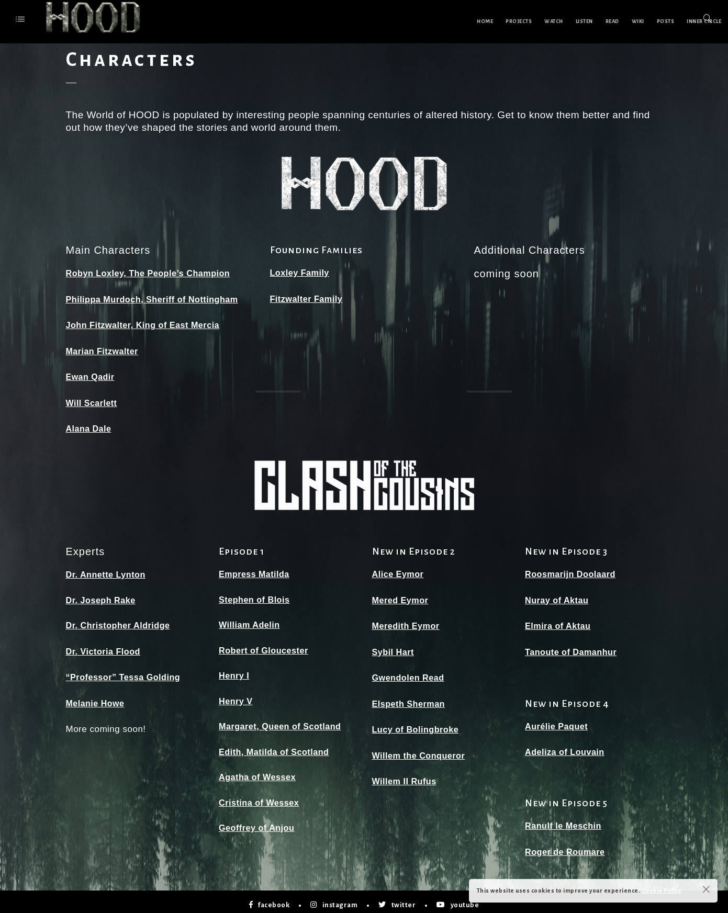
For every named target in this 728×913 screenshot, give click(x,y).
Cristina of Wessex (261, 799)
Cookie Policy (661, 890)
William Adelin (251, 621)
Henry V (236, 698)
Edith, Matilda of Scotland (276, 748)
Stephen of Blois (256, 596)
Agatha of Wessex (259, 774)
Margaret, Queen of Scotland (283, 723)
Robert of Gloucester (265, 647)
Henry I (235, 672)
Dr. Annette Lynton (108, 571)
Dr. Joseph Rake (102, 597)
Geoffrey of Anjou (258, 824)
